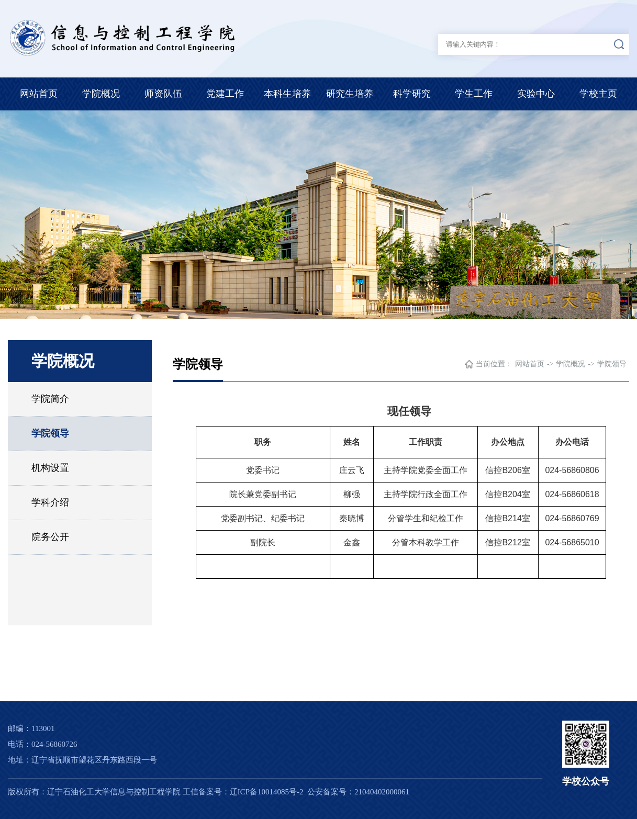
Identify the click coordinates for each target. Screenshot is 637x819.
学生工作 (474, 93)
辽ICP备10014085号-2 (267, 792)
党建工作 (225, 93)
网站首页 (39, 93)
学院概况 (101, 93)
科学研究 (412, 93)
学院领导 (50, 433)
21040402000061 (381, 792)
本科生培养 (287, 93)
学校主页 (598, 93)
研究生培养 (349, 93)
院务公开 (50, 537)
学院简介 (50, 399)
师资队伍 (163, 93)
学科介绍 (50, 502)
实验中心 (536, 93)
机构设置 (50, 468)
